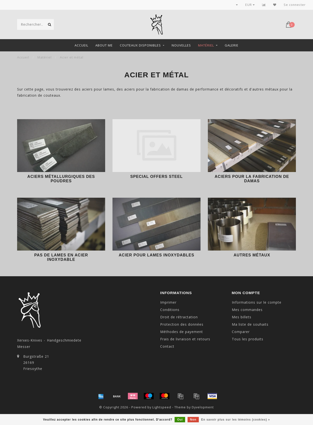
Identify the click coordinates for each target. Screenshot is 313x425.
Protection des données (181, 324)
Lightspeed (161, 407)
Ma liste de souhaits (250, 324)
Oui (180, 419)
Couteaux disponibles (140, 45)
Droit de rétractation (179, 317)
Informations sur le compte (256, 302)
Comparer (241, 331)
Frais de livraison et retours (185, 339)
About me (104, 45)
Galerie (231, 45)
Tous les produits (247, 339)
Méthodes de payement (181, 331)
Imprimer (168, 302)
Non (193, 419)
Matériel (206, 45)
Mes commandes (247, 309)
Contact (167, 346)
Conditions (169, 309)
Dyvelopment (203, 407)
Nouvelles (181, 45)
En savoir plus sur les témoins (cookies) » (235, 419)
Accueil (81, 45)
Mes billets (241, 317)
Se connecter (295, 5)
